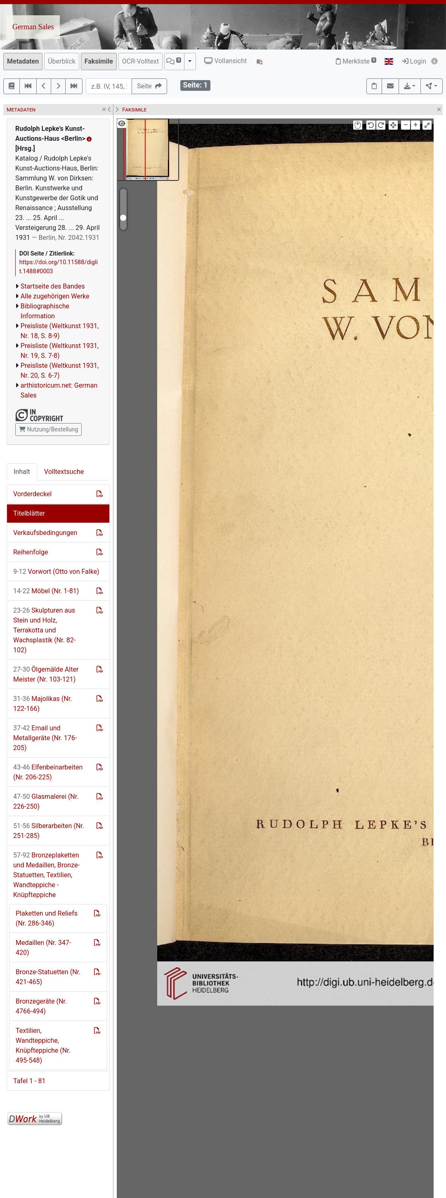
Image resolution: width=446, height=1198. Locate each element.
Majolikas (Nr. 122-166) (42, 704)
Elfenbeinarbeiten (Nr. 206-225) (48, 772)
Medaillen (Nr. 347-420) (43, 948)
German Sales (33, 27)
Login (414, 61)
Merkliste (356, 61)
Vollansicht (225, 61)
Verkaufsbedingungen (45, 533)
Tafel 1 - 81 (29, 1081)
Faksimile (99, 61)
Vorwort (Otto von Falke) (56, 571)
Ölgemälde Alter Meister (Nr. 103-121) (45, 674)
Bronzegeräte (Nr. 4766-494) (41, 1006)
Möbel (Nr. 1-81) (46, 591)
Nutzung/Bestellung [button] (48, 429)
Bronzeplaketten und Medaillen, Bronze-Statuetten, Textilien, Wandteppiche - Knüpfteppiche (46, 875)
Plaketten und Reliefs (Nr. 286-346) (47, 918)
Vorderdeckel (32, 494)
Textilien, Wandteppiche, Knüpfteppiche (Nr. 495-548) (43, 1045)
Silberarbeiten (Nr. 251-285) (48, 831)
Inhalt (22, 472)
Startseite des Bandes (53, 286)
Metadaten (23, 61)
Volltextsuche (64, 472)
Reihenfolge (30, 552)
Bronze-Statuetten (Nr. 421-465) (48, 977)
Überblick (62, 61)
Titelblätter (29, 513)
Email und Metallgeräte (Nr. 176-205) (45, 738)
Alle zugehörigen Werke (55, 296)
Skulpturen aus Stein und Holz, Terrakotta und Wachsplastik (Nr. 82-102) (44, 630)
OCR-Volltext (140, 61)
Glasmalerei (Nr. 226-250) (45, 801)
